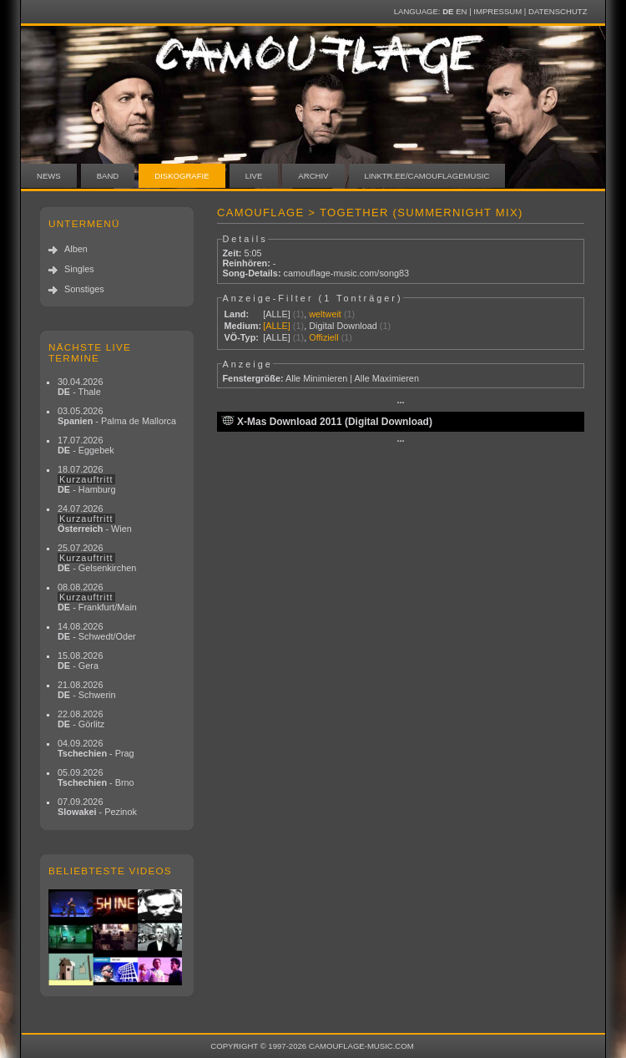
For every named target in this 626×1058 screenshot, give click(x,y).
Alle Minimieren (316, 378)
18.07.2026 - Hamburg (87, 479)
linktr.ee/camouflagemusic (427, 175)
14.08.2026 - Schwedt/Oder (97, 631)
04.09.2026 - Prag (96, 748)
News (49, 175)
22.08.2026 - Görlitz (81, 719)
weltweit (325, 314)
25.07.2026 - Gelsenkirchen (97, 558)
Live (254, 175)
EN (461, 11)
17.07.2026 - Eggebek (86, 445)
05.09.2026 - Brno (96, 777)
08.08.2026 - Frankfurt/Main (97, 597)
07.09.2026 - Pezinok (97, 807)
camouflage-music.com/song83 (347, 273)
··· (400, 402)
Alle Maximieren (387, 378)
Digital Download (343, 326)
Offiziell (323, 337)
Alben (76, 249)
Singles (79, 269)
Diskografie (181, 175)
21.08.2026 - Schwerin (87, 690)
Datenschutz (557, 11)
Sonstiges (84, 289)
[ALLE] (276, 314)
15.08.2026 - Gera (80, 660)
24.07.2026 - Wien (95, 519)
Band (108, 175)
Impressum (497, 11)
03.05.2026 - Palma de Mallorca (117, 416)
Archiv (313, 175)
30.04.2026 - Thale (80, 387)
